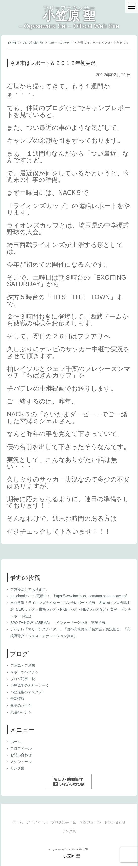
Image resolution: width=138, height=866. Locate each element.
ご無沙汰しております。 (29, 589)
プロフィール (21, 748)
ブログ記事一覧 (32, 43)
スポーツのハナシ (60, 43)
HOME (12, 43)
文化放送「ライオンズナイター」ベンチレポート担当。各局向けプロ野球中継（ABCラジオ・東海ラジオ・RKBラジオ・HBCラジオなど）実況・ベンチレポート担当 (70, 609)
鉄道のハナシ (21, 712)
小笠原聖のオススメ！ (28, 692)
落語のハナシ (21, 705)
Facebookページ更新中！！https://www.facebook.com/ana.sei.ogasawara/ (68, 596)
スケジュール (21, 762)
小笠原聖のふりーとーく (29, 685)
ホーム (15, 742)
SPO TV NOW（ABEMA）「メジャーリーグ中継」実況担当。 (59, 623)
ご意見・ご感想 (22, 665)
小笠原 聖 (69, 16)
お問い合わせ (21, 755)
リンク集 (17, 768)
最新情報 (17, 699)
